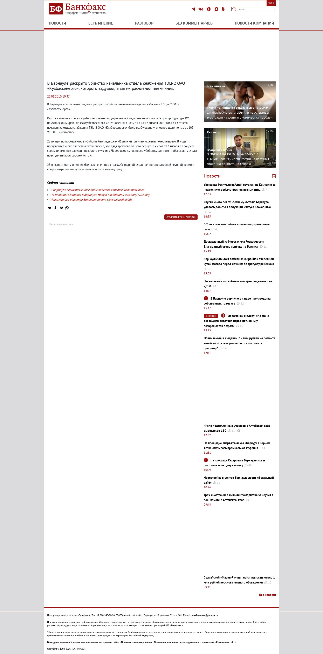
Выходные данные (58, 642)
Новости (57, 23)
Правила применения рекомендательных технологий (184, 642)
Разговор (144, 23)
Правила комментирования (136, 642)
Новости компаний (254, 23)
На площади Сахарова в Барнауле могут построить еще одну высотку (100, 195)
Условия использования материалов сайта (95, 642)
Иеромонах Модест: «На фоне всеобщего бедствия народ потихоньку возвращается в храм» (236, 321)
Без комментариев (194, 23)
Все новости (267, 595)
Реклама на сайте (226, 642)
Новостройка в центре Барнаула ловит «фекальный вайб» (91, 200)
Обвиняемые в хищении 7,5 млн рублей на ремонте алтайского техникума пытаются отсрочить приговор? (239, 343)
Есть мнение (100, 23)
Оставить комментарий (181, 217)
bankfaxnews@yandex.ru (204, 615)
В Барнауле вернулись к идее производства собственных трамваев (97, 190)
